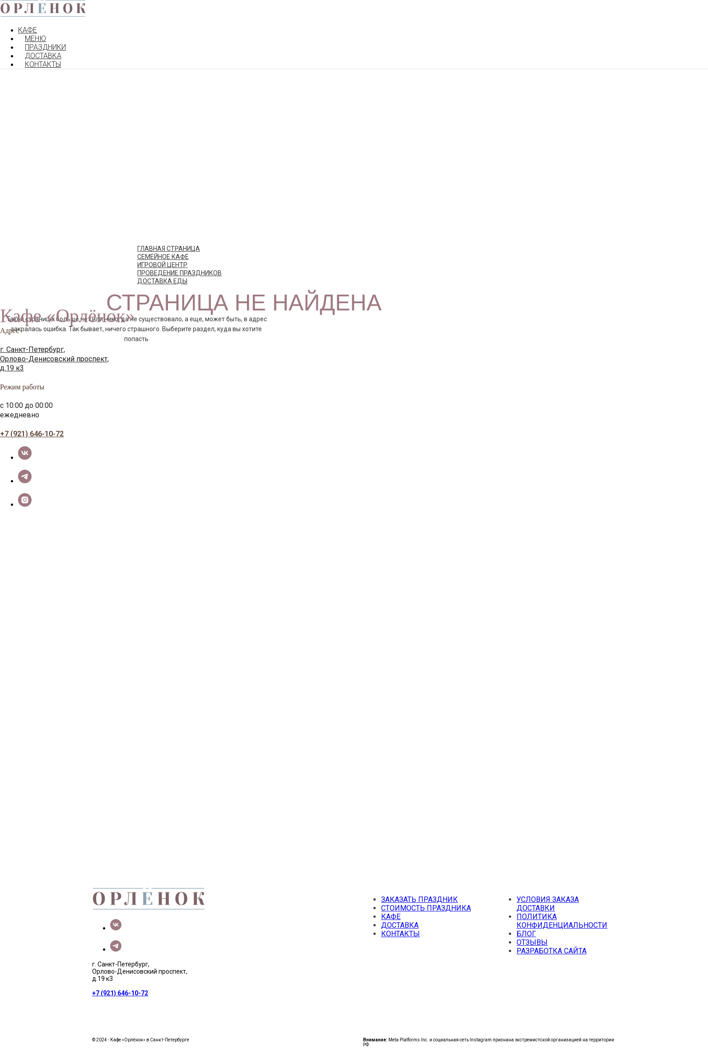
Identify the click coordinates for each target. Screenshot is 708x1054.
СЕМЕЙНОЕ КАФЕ (163, 256)
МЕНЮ (35, 38)
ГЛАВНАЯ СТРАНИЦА (168, 248)
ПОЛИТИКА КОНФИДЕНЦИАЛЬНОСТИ (562, 920)
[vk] (25, 457)
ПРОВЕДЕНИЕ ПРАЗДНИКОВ (179, 273)
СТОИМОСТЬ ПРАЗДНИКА (426, 908)
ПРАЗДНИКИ (45, 47)
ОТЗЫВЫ (532, 942)
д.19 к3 (12, 368)
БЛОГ (526, 933)
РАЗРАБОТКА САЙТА (552, 951)
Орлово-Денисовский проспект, (54, 359)
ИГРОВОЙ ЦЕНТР (162, 264)
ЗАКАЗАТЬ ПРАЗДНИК (419, 899)
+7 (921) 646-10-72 (32, 434)
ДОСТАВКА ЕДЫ (162, 281)
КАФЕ (27, 30)
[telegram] (25, 481)
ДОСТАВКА (43, 55)
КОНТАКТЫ (43, 64)
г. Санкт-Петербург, (32, 349)
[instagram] (25, 504)
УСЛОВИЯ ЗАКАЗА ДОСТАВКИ (548, 903)
